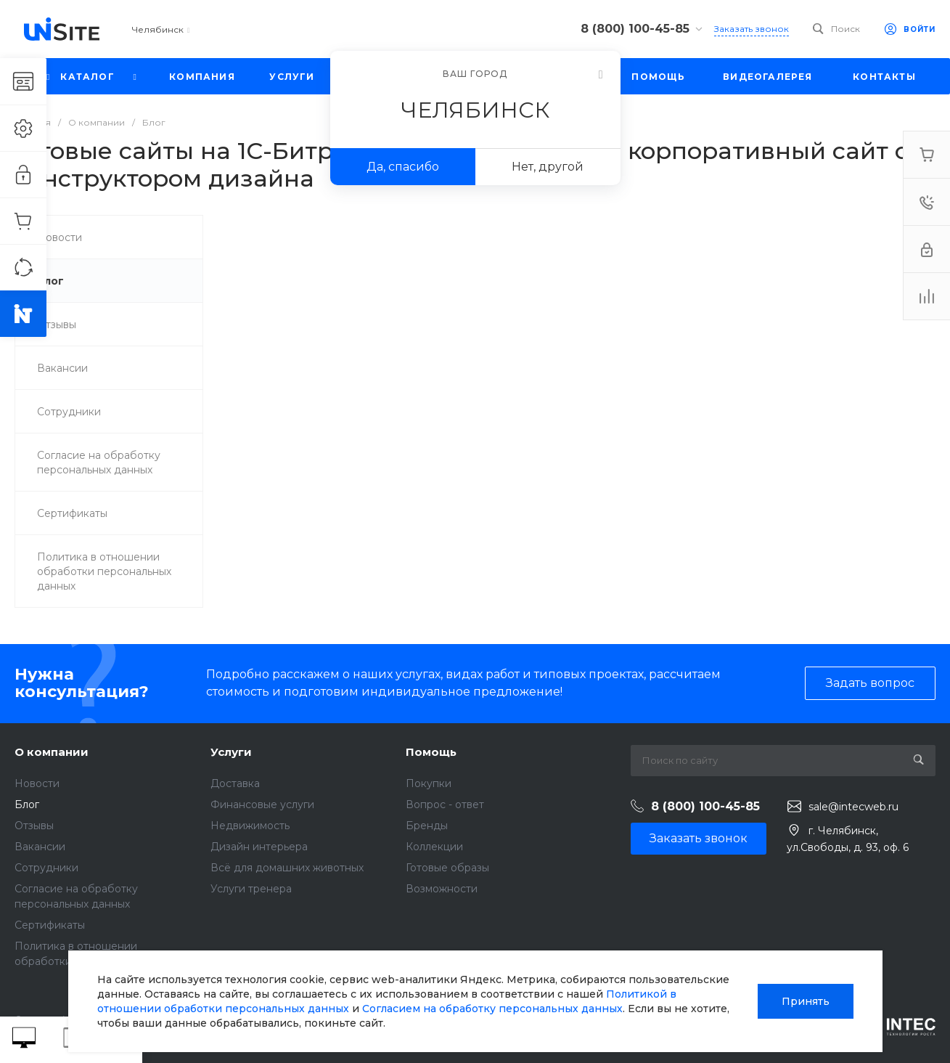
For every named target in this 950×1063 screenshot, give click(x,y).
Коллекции (434, 846)
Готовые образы (447, 867)
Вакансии (40, 846)
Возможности (442, 888)
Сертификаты (50, 925)
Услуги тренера (251, 888)
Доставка (235, 783)
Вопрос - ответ (445, 804)
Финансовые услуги (262, 804)
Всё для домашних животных (287, 867)
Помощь (431, 752)
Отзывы (34, 825)
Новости (37, 783)
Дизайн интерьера (259, 846)
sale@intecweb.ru (853, 806)
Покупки (428, 783)
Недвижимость (250, 825)
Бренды (427, 825)
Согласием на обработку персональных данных (492, 1008)
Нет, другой (547, 167)
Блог (27, 804)
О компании (52, 752)
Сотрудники (46, 867)
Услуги (231, 752)
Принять (806, 1001)
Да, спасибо (403, 167)
